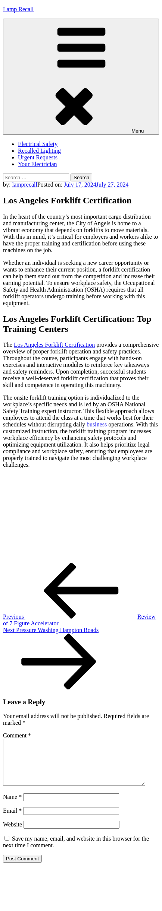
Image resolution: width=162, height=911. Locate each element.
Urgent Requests (37, 157)
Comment (17, 735)
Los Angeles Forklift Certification (54, 345)
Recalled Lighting (39, 150)
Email (12, 819)
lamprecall (24, 184)
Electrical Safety (37, 144)
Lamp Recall (18, 9)
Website (12, 833)
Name (12, 806)
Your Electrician (37, 164)
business (97, 424)
